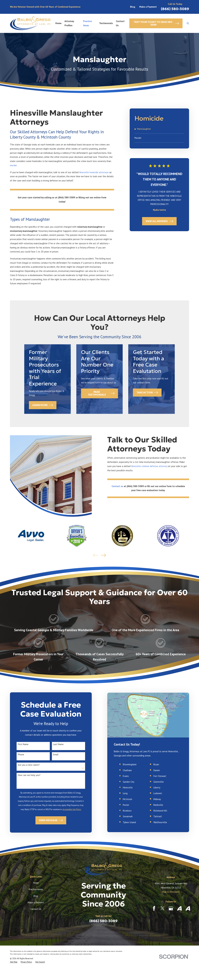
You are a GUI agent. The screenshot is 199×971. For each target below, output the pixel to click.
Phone (16, 754)
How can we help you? (24, 775)
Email (51, 754)
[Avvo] (179, 908)
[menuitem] (159, 129)
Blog (132, 6)
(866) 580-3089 (175, 9)
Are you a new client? (24, 765)
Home (36, 882)
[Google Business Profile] (171, 908)
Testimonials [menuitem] (106, 23)
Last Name (54, 744)
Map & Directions (171, 891)
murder (13, 165)
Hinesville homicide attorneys (94, 172)
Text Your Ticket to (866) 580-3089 (156, 23)
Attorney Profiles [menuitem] (69, 23)
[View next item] (103, 555)
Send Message (46, 820)
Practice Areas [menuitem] (87, 23)
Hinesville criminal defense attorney (154, 466)
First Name (18, 744)
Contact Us (35, 909)
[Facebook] (154, 908)
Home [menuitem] (58, 23)
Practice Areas (36, 889)
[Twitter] (162, 908)
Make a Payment (148, 6)
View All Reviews (159, 221)
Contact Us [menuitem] (120, 23)
